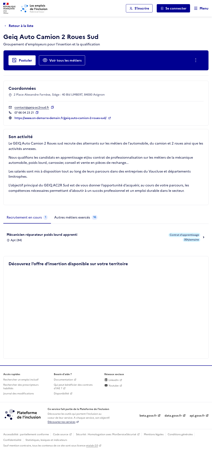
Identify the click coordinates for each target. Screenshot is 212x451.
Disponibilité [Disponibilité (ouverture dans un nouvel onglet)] (61, 393)
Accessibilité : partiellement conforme (26, 434)
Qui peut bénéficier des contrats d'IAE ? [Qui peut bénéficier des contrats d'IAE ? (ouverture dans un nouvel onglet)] (73, 386)
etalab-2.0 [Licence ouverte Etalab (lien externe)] (92, 445)
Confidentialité (12, 440)
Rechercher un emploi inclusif (21, 380)
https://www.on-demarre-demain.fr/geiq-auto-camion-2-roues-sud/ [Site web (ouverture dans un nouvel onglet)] (60, 118)
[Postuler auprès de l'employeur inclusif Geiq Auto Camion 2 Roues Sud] (22, 60)
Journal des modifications (18, 393)
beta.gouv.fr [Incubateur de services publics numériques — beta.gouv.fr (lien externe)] (148, 415)
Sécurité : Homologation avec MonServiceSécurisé (106, 434)
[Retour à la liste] (20, 26)
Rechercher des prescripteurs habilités (21, 386)
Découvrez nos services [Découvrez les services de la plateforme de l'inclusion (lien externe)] (61, 422)
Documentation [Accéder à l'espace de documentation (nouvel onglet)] (63, 380)
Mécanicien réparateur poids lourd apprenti (42, 234)
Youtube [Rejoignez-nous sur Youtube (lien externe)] (111, 386)
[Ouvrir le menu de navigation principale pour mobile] (199, 8)
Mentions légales (154, 434)
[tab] (27, 217)
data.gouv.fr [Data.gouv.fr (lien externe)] (173, 415)
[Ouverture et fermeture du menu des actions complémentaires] (197, 60)
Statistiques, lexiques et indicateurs (46, 440)
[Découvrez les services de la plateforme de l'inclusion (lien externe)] (23, 414)
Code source (60, 434)
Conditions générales (180, 434)
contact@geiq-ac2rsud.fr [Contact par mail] (31, 107)
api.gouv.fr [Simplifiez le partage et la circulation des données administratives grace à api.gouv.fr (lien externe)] (197, 415)
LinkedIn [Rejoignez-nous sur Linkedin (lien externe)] (111, 380)
